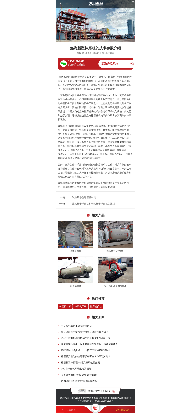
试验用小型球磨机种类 (84, 197)
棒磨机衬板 (65, 306)
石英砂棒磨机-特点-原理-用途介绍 (79, 374)
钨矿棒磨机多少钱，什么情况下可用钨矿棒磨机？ (87, 350)
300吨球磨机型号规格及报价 (76, 368)
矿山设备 (84, 103)
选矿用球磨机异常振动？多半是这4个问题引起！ (86, 338)
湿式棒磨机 (118, 142)
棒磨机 (62, 77)
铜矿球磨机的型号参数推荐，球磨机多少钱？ (84, 332)
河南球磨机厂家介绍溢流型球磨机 (79, 381)
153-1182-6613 (76, 61)
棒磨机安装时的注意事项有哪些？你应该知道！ (86, 356)
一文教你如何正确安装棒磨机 (76, 326)
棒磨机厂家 (80, 306)
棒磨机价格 (96, 306)
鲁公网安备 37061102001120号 (98, 401)
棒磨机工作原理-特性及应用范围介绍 (80, 362)
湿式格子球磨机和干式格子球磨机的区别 (93, 203)
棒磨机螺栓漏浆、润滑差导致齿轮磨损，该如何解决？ (89, 344)
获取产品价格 (109, 63)
